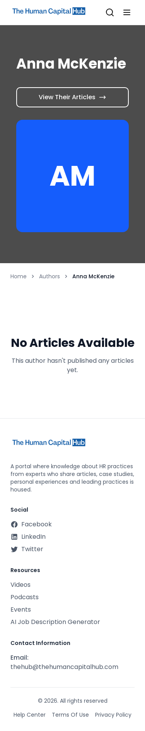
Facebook (31, 524)
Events (20, 609)
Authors (49, 276)
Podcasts (24, 597)
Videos (20, 584)
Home (18, 276)
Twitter (26, 549)
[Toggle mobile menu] (127, 12)
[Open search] (110, 12)
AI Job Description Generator (55, 621)
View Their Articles (72, 97)
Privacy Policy (113, 715)
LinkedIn (28, 536)
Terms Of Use (70, 715)
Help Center (30, 715)
